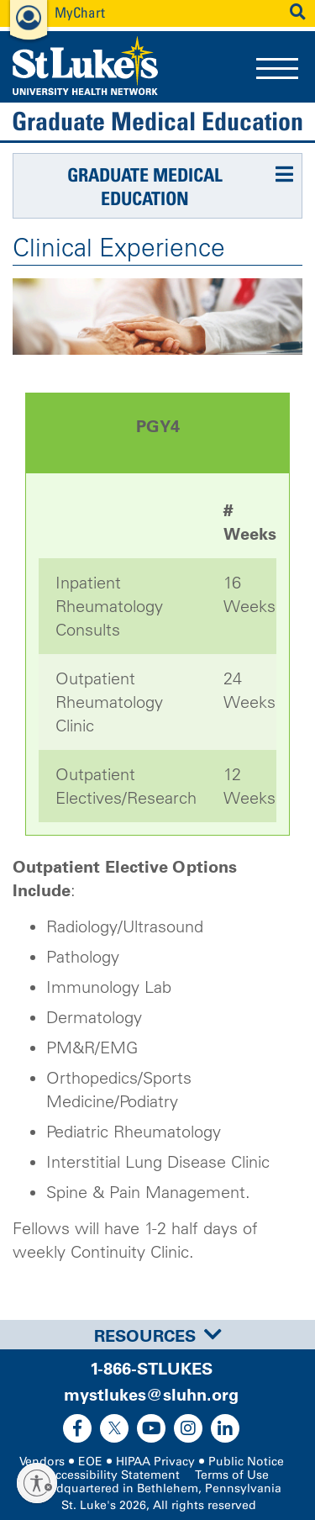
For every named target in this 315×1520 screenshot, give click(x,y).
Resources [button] (158, 1335)
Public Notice (246, 1461)
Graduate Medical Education (157, 121)
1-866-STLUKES (151, 1369)
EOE (90, 1461)
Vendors (42, 1461)
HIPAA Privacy (155, 1461)
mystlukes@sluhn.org (151, 1395)
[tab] (157, 1334)
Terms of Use (232, 1475)
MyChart (80, 12)
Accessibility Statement (113, 1475)
